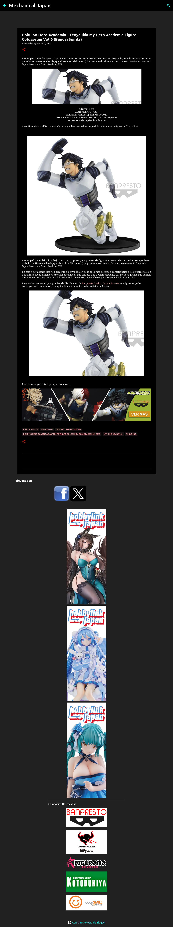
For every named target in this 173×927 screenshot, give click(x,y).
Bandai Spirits (30, 429)
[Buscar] (168, 5)
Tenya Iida (131, 434)
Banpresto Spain (91, 283)
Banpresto (47, 429)
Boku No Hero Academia (69, 429)
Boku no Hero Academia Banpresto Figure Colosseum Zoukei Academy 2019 (61, 434)
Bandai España (111, 283)
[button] (24, 50)
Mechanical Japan (29, 5)
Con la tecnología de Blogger (86, 922)
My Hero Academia (113, 434)
